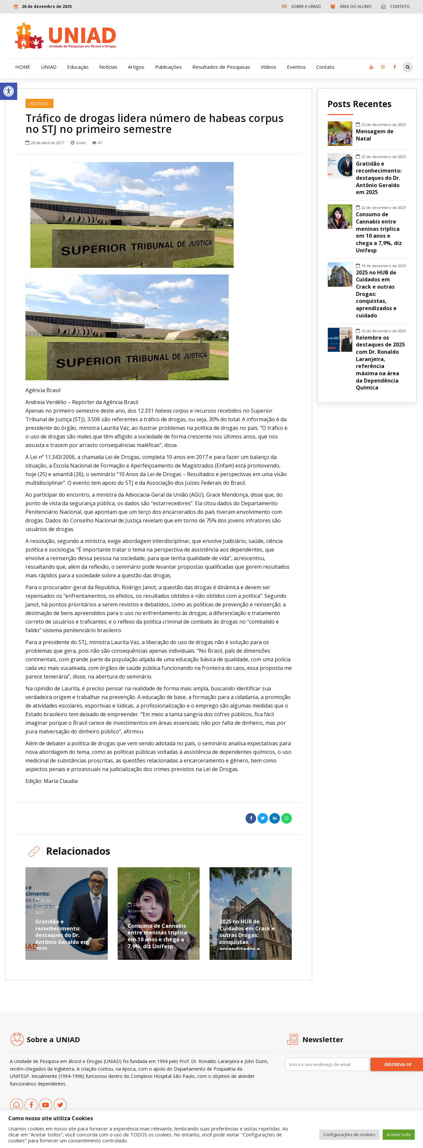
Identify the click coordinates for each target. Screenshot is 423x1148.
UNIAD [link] (49, 66)
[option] (158, 215)
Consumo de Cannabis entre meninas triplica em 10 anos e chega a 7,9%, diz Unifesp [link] (157, 936)
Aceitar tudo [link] (399, 1134)
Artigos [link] (136, 66)
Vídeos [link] (268, 66)
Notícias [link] (108, 66)
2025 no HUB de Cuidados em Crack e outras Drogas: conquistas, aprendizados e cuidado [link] (247, 939)
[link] (8, 91)
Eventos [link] (296, 66)
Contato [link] (325, 66)
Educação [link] (78, 66)
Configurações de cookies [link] (349, 1134)
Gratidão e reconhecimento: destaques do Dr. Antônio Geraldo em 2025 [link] (62, 935)
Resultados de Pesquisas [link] (221, 66)
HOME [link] (22, 66)
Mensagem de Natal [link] (375, 135)
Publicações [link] (168, 66)
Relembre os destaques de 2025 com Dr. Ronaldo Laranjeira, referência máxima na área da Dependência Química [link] (380, 362)
